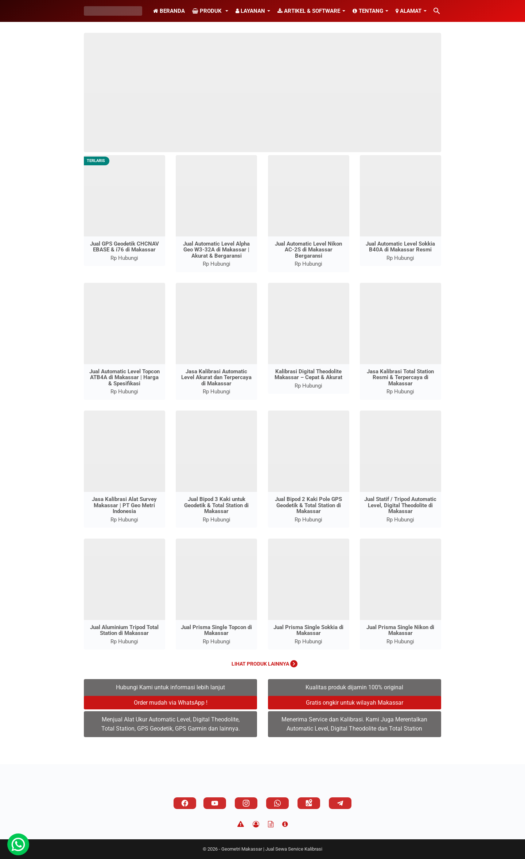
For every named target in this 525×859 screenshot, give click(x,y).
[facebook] (185, 803)
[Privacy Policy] (256, 824)
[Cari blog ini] (436, 11)
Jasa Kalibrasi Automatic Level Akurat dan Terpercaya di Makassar (216, 377)
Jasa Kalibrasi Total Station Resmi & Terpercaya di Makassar (400, 377)
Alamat (408, 11)
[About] (285, 824)
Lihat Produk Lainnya (265, 664)
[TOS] (270, 824)
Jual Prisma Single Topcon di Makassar (216, 630)
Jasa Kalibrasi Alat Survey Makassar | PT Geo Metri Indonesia (124, 505)
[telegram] (340, 803)
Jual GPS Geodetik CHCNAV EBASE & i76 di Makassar (124, 246)
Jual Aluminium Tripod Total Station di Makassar (124, 630)
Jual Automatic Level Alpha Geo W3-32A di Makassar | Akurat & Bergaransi (216, 249)
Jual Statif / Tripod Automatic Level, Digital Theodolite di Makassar (400, 505)
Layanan (250, 11)
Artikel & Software (308, 11)
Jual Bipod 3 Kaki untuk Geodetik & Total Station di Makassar (216, 505)
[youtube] (214, 803)
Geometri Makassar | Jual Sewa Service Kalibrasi (271, 849)
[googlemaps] (309, 803)
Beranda (169, 11)
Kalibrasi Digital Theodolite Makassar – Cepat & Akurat (308, 374)
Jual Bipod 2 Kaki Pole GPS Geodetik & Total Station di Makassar (308, 505)
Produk (207, 11)
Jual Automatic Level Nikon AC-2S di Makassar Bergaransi (308, 249)
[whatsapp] (277, 803)
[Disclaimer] (240, 824)
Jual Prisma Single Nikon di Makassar (400, 630)
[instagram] (246, 803)
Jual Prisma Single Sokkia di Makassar (308, 630)
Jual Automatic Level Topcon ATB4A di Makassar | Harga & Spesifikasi (124, 377)
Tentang (368, 11)
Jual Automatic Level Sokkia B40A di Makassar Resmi (400, 246)
